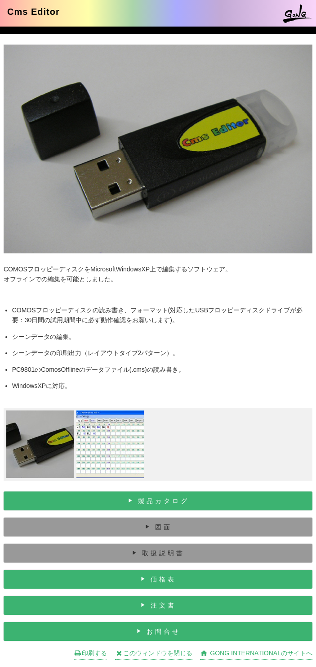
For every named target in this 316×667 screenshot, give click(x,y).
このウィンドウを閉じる (153, 653)
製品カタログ (163, 501)
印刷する (90, 653)
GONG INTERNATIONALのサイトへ (256, 653)
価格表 (163, 579)
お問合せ (164, 631)
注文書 (163, 605)
